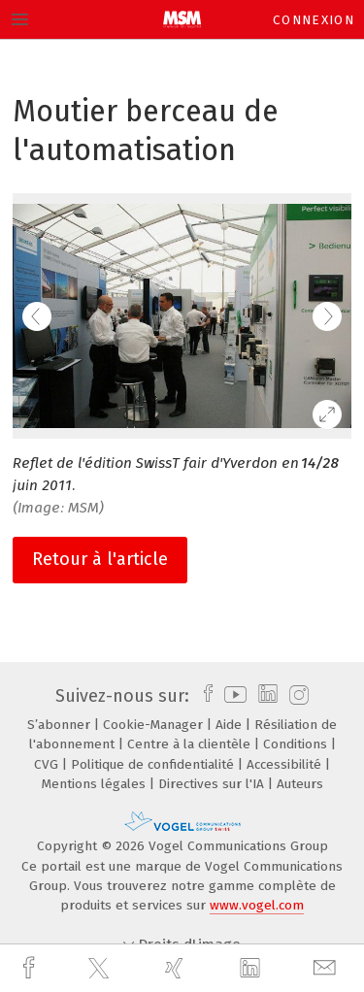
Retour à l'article (100, 559)
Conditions (297, 744)
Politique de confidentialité (154, 764)
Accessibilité (286, 764)
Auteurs (300, 784)
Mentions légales (95, 784)
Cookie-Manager (155, 724)
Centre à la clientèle (190, 744)
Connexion (313, 20)
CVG (48, 764)
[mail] (327, 968)
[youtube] (232, 696)
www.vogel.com (257, 905)
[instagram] (296, 696)
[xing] (176, 968)
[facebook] (31, 968)
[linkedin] (252, 968)
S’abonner (60, 724)
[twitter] (100, 968)
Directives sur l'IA (213, 784)
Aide (230, 724)
